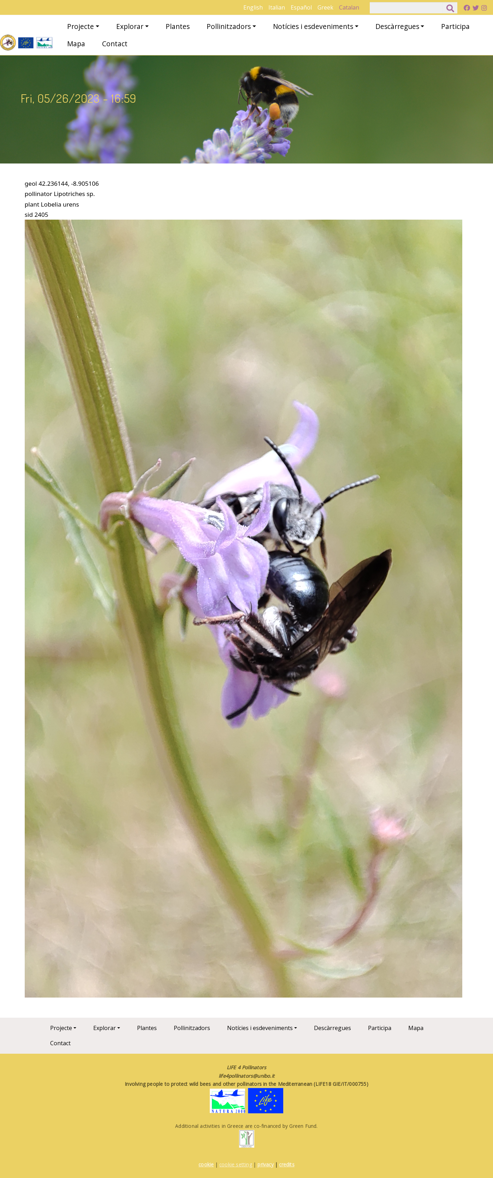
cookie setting (235, 1164)
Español (301, 7)
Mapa (76, 43)
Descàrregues (397, 26)
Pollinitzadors (229, 26)
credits (286, 1164)
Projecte (80, 26)
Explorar (129, 26)
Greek (325, 7)
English (253, 7)
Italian (276, 7)
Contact (114, 43)
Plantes (178, 26)
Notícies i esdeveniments (313, 26)
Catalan (349, 7)
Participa (455, 26)
